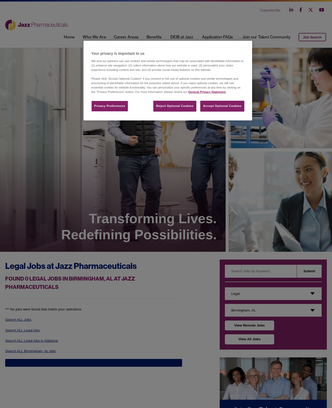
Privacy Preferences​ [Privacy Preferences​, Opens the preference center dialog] (109, 105)
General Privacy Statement (207, 91)
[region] (168, 80)
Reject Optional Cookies (174, 105)
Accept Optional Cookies (222, 105)
